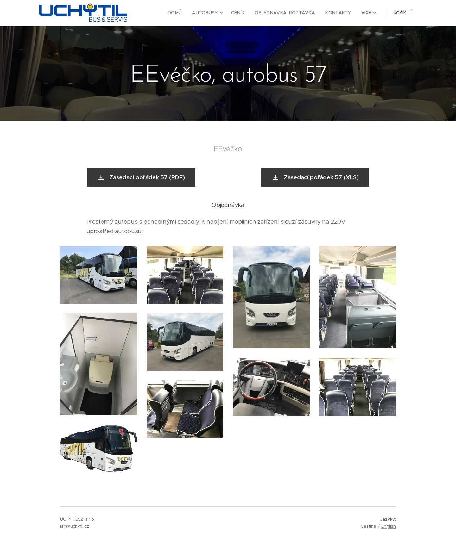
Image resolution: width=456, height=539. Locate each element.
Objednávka (228, 204)
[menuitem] (186, 13)
